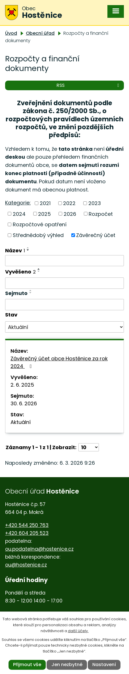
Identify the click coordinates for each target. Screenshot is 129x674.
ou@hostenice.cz (26, 564)
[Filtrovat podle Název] (64, 260)
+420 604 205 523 (27, 533)
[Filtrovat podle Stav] (64, 327)
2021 (45, 203)
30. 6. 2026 (24, 403)
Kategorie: (18, 202)
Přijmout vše (27, 664)
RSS (89, 85)
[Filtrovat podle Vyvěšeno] (64, 283)
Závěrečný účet (95, 235)
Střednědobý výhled (38, 235)
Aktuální (21, 422)
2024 (19, 213)
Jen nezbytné (66, 664)
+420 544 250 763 (27, 525)
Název (15, 250)
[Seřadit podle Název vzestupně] (28, 248)
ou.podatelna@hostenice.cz (39, 549)
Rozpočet (101, 213)
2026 (70, 213)
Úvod (11, 33)
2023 (94, 203)
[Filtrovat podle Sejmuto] (64, 304)
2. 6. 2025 (22, 384)
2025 (44, 213)
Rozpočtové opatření (39, 224)
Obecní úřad (40, 33)
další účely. (78, 631)
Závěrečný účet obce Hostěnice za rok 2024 (59, 362)
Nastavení (104, 664)
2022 (69, 203)
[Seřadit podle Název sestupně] (28, 250)
